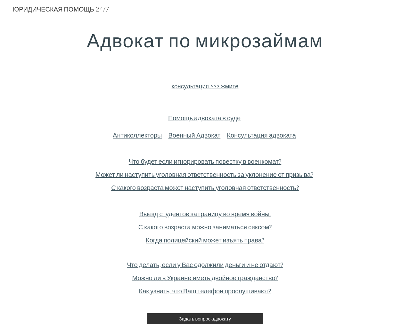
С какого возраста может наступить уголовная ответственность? (205, 187)
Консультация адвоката (261, 135)
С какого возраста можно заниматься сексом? (205, 227)
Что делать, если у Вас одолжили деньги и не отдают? (205, 264)
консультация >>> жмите (205, 86)
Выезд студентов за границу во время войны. (205, 213)
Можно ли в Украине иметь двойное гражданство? (205, 277)
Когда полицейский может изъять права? (205, 240)
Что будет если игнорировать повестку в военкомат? (205, 161)
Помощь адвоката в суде (204, 118)
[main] (205, 40)
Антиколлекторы (137, 135)
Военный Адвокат (194, 135)
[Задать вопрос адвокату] (205, 318)
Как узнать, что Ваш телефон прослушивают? (205, 291)
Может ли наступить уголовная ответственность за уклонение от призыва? (204, 174)
